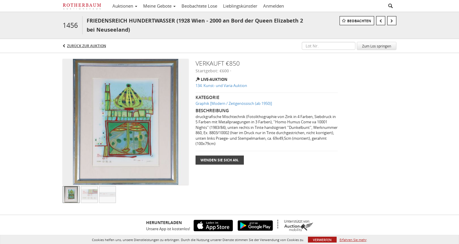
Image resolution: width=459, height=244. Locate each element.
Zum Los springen (376, 46)
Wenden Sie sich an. (220, 160)
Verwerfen (322, 240)
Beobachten (359, 20)
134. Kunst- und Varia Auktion (221, 85)
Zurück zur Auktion (86, 45)
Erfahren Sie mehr (353, 240)
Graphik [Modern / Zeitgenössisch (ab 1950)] (234, 103)
